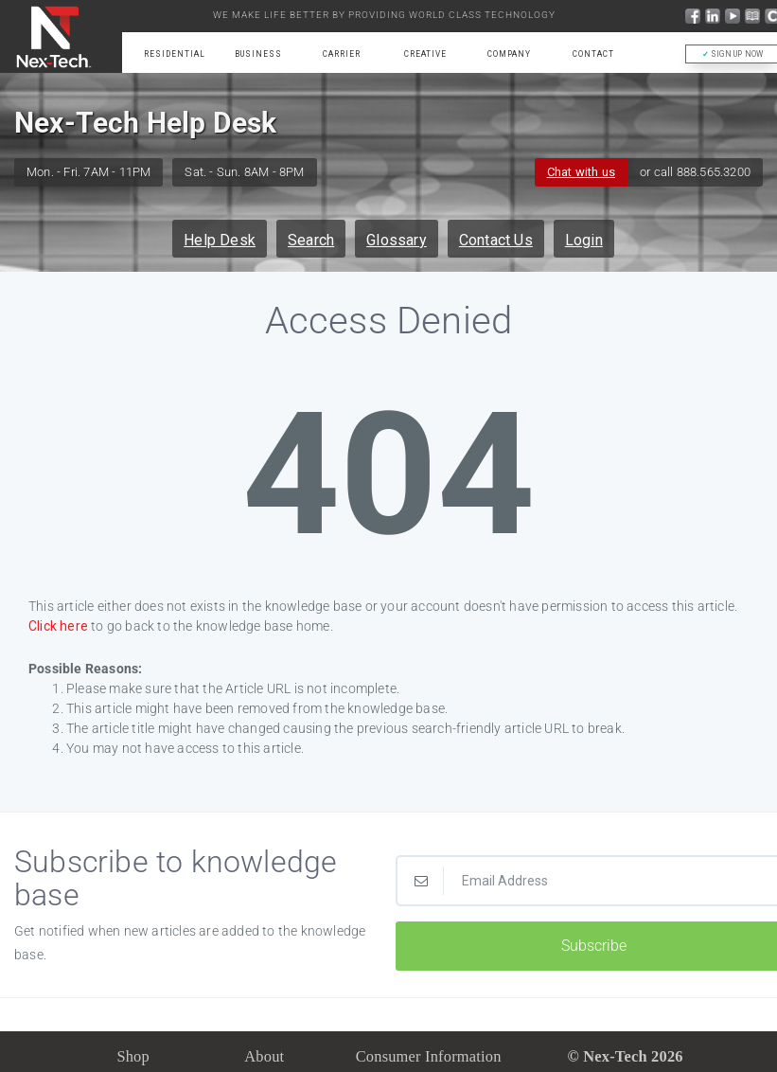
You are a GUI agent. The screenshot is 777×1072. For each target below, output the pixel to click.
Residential (174, 54)
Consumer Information (429, 1056)
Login (584, 240)
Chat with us (581, 172)
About (264, 1056)
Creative (425, 54)
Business (258, 54)
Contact (593, 54)
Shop (133, 1056)
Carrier (342, 54)
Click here (58, 626)
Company (509, 54)
